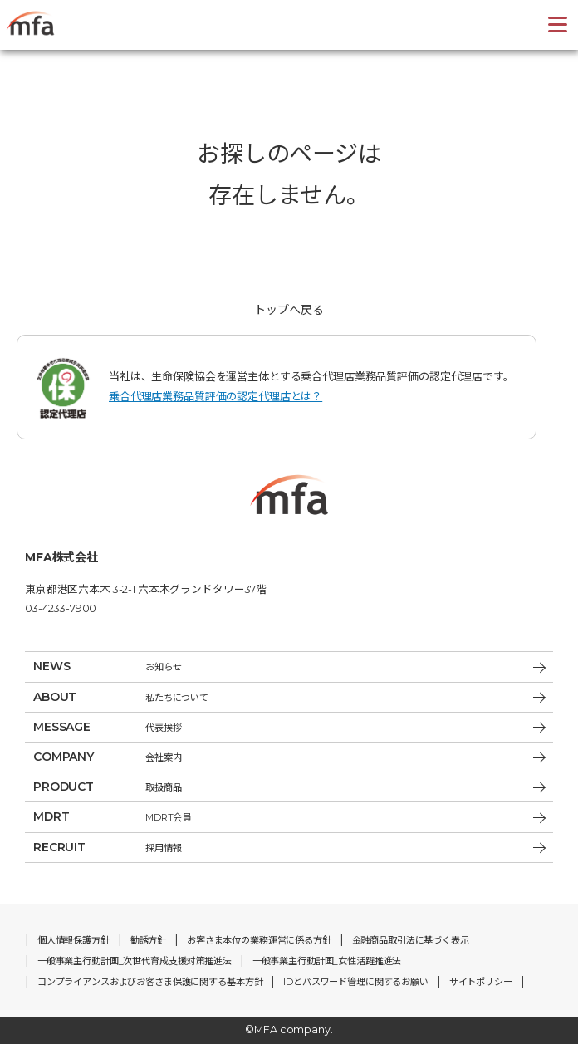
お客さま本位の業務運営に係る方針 (259, 940)
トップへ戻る (288, 309)
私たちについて (289, 697)
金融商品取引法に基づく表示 (410, 940)
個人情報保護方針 (73, 940)
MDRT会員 (289, 816)
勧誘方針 (148, 940)
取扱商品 (289, 787)
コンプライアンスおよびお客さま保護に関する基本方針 (150, 982)
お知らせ (289, 666)
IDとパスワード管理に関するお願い (356, 982)
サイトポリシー (480, 982)
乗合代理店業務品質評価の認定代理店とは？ (215, 396)
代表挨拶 (289, 727)
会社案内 (289, 757)
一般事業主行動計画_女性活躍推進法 (327, 961)
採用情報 (289, 847)
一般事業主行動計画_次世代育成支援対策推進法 (134, 961)
